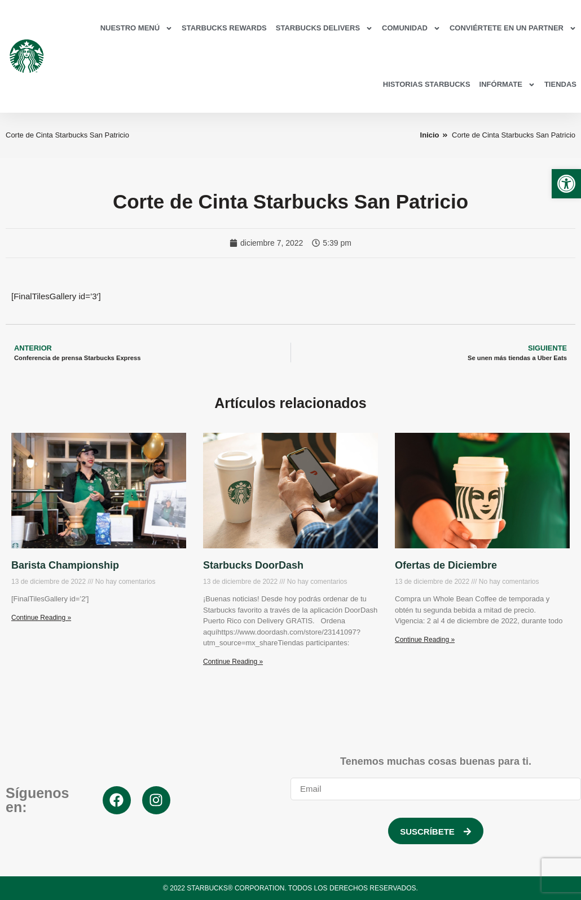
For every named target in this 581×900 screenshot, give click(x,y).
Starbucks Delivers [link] (324, 28)
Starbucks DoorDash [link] (253, 565)
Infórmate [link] (507, 85)
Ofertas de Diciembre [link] (446, 565)
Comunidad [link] (411, 28)
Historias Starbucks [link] (426, 84)
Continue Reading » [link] (41, 618)
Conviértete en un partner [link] (513, 28)
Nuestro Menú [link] (136, 28)
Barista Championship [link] (65, 565)
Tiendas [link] (560, 84)
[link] (566, 183)
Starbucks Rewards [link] (224, 28)
